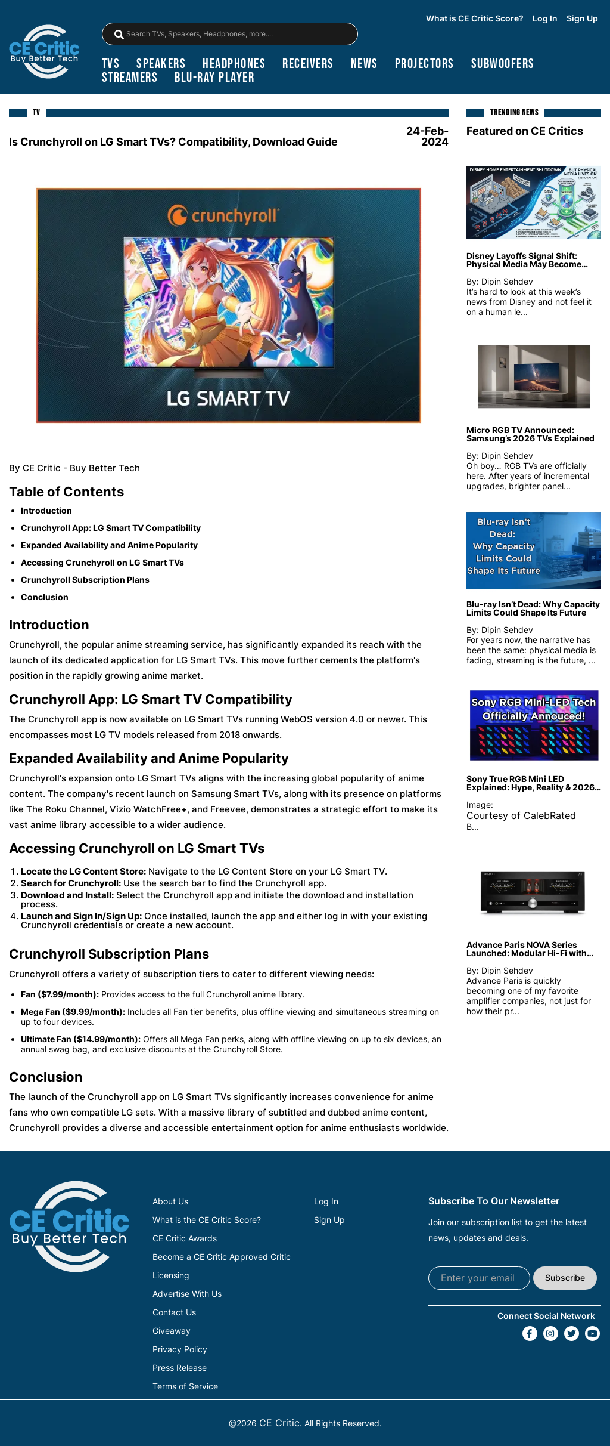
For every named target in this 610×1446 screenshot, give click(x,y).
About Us (170, 1201)
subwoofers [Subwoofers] (503, 64)
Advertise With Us (187, 1294)
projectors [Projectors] (425, 64)
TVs (111, 64)
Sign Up (582, 18)
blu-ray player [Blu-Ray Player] (214, 78)
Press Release (179, 1368)
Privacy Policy (179, 1349)
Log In (545, 18)
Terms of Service (185, 1386)
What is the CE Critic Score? (206, 1220)
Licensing (170, 1275)
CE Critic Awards (184, 1238)
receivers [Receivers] (308, 64)
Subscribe (565, 1277)
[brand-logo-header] (44, 52)
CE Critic (279, 1423)
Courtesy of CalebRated (521, 815)
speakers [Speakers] (161, 64)
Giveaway (171, 1331)
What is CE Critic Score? (475, 18)
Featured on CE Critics (524, 131)
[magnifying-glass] (119, 34)
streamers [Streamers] (130, 78)
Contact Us (174, 1312)
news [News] (364, 64)
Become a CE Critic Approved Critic (221, 1257)
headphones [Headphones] (234, 64)
